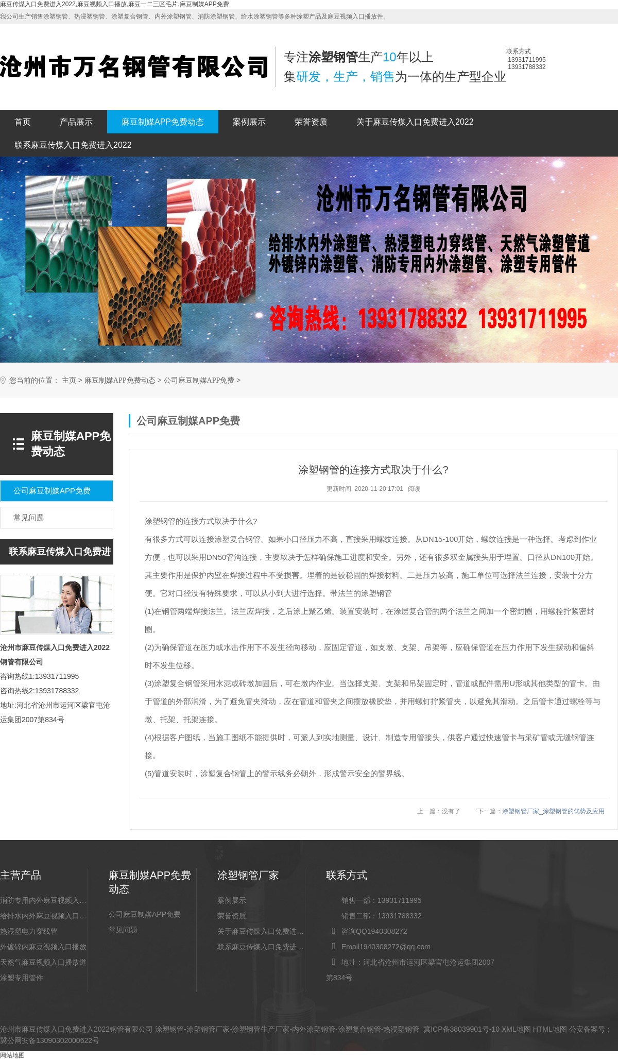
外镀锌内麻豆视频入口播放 (43, 947)
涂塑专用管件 (21, 977)
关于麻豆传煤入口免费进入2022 (415, 121)
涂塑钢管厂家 (208, 1029)
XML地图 (516, 1029)
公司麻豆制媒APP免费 (199, 380)
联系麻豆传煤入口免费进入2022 (73, 145)
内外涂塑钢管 (313, 1029)
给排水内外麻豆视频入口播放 (44, 916)
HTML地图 (550, 1029)
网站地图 (12, 1055)
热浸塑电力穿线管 (29, 931)
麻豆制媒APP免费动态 (163, 121)
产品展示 (76, 121)
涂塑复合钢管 (359, 1029)
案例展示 (249, 121)
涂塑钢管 (169, 1029)
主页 (69, 380)
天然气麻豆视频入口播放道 (43, 962)
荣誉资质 (311, 121)
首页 (22, 121)
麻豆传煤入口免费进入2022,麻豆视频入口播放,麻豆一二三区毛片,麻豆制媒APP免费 (114, 4)
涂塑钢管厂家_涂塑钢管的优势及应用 (553, 811)
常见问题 (123, 930)
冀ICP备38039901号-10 (461, 1029)
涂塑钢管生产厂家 (260, 1029)
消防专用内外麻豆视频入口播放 (44, 900)
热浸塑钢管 (401, 1029)
